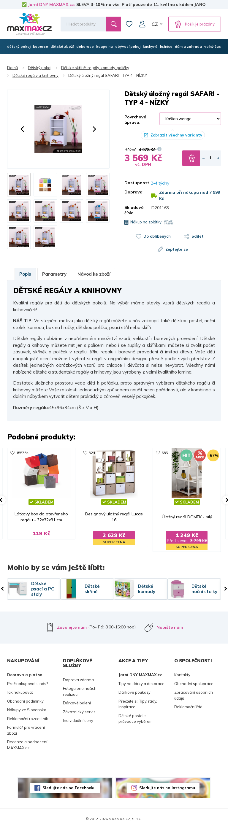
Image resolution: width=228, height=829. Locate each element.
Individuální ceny (78, 720)
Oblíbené (129, 24)
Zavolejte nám (72, 627)
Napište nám (169, 627)
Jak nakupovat (20, 692)
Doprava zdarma (78, 679)
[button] (22, 129)
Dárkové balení (77, 703)
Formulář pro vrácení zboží (26, 730)
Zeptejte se (176, 249)
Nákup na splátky (146, 222)
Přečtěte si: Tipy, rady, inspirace (137, 704)
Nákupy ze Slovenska (26, 709)
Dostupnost (133, 182)
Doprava (133, 192)
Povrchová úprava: (135, 119)
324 (92, 452)
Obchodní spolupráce (193, 683)
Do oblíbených (157, 236)
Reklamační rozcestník (27, 718)
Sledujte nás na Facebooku (69, 787)
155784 (22, 452)
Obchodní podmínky (25, 701)
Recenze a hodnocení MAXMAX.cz (27, 744)
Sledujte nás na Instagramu (167, 787)
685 (165, 452)
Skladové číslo (133, 210)
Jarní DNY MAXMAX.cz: (51, 4)
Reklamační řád (188, 706)
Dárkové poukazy (134, 692)
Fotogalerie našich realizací (79, 691)
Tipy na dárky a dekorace (141, 683)
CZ (155, 24)
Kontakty (182, 674)
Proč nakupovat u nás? (27, 683)
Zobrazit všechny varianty (176, 135)
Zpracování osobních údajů (193, 695)
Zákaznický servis (79, 711)
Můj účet (142, 24)
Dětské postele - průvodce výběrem (135, 718)
